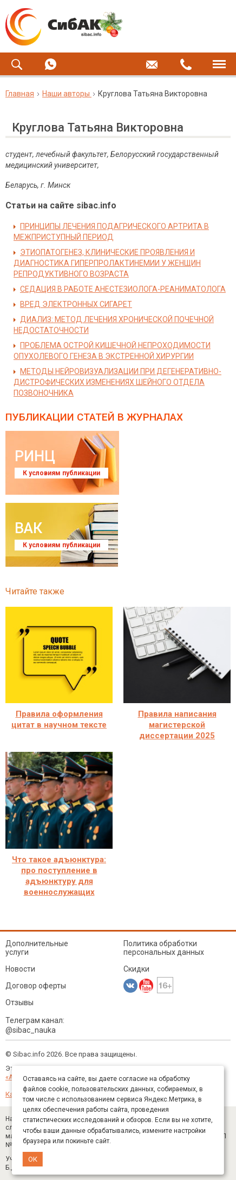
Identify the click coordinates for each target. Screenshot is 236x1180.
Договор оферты (35, 985)
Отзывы (19, 1002)
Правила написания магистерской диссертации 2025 (177, 724)
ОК (32, 1159)
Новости (20, 969)
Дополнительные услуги (36, 947)
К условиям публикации (61, 473)
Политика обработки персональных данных (163, 947)
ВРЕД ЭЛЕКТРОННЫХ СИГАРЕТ (76, 304)
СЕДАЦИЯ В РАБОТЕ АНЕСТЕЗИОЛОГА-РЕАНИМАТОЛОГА (123, 289)
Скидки (136, 969)
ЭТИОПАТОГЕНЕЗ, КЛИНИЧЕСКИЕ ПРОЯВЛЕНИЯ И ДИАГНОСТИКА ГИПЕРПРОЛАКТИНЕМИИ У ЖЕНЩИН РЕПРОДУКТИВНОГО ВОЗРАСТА (107, 263)
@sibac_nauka (30, 1030)
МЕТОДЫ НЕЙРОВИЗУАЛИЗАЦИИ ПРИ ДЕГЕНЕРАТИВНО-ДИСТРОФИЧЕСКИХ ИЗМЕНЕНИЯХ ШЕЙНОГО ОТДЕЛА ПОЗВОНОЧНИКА (117, 382)
